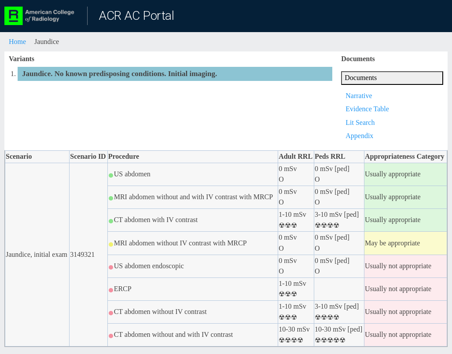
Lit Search (360, 122)
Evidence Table (367, 109)
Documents (361, 77)
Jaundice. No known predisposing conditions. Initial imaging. (119, 73)
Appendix (359, 135)
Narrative (358, 95)
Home (17, 41)
